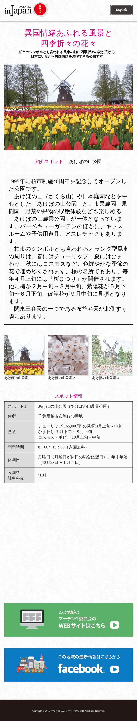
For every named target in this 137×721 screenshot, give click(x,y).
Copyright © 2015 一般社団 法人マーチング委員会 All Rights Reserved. (68, 710)
